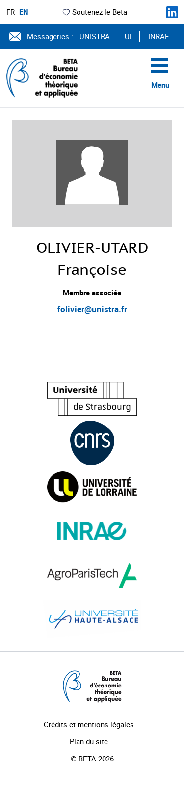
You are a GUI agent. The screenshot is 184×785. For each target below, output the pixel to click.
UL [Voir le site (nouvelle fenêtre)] (129, 36)
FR (10, 12)
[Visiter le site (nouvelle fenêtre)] (92, 399)
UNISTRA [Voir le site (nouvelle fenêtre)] (94, 36)
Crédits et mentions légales (89, 724)
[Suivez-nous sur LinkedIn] (172, 12)
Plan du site (89, 741)
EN (23, 12)
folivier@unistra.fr (92, 309)
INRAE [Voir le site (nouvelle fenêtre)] (158, 36)
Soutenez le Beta (94, 12)
